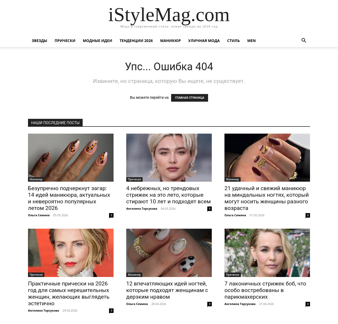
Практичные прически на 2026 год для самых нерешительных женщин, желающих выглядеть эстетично (69, 293)
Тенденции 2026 (136, 40)
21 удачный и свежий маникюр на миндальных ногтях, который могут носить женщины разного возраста (266, 198)
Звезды (39, 40)
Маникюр (170, 40)
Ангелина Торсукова (141, 208)
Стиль (233, 40)
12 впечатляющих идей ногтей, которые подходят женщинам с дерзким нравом (167, 290)
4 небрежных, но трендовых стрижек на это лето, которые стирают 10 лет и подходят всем (168, 195)
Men (251, 40)
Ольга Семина (39, 215)
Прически (65, 40)
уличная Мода (204, 40)
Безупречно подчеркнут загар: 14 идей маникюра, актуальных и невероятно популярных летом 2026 (69, 198)
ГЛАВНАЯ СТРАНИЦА (189, 98)
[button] (303, 41)
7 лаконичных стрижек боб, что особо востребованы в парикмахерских (265, 290)
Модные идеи (97, 40)
